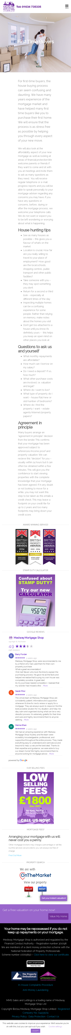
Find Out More (15, 855)
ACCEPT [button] (35, 1031)
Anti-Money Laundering (35, 990)
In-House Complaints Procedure (35, 985)
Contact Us (53, 1016)
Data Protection (36, 1016)
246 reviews (14, 650)
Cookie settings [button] (55, 1026)
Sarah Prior (20, 691)
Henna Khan (20, 725)
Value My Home (58, 916)
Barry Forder (21, 654)
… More (45, 686)
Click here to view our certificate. (51, 954)
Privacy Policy (19, 1016)
